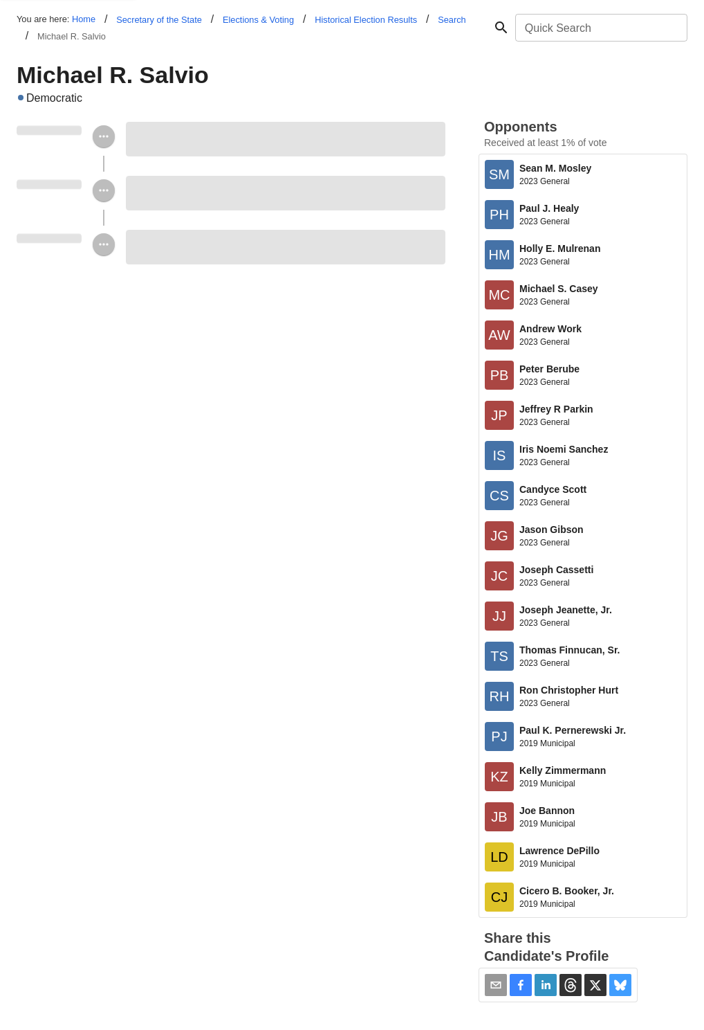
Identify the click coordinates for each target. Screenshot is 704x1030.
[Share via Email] (496, 985)
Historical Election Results (366, 20)
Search (452, 20)
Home (83, 19)
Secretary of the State (159, 20)
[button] (521, 985)
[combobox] (600, 27)
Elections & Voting (258, 20)
